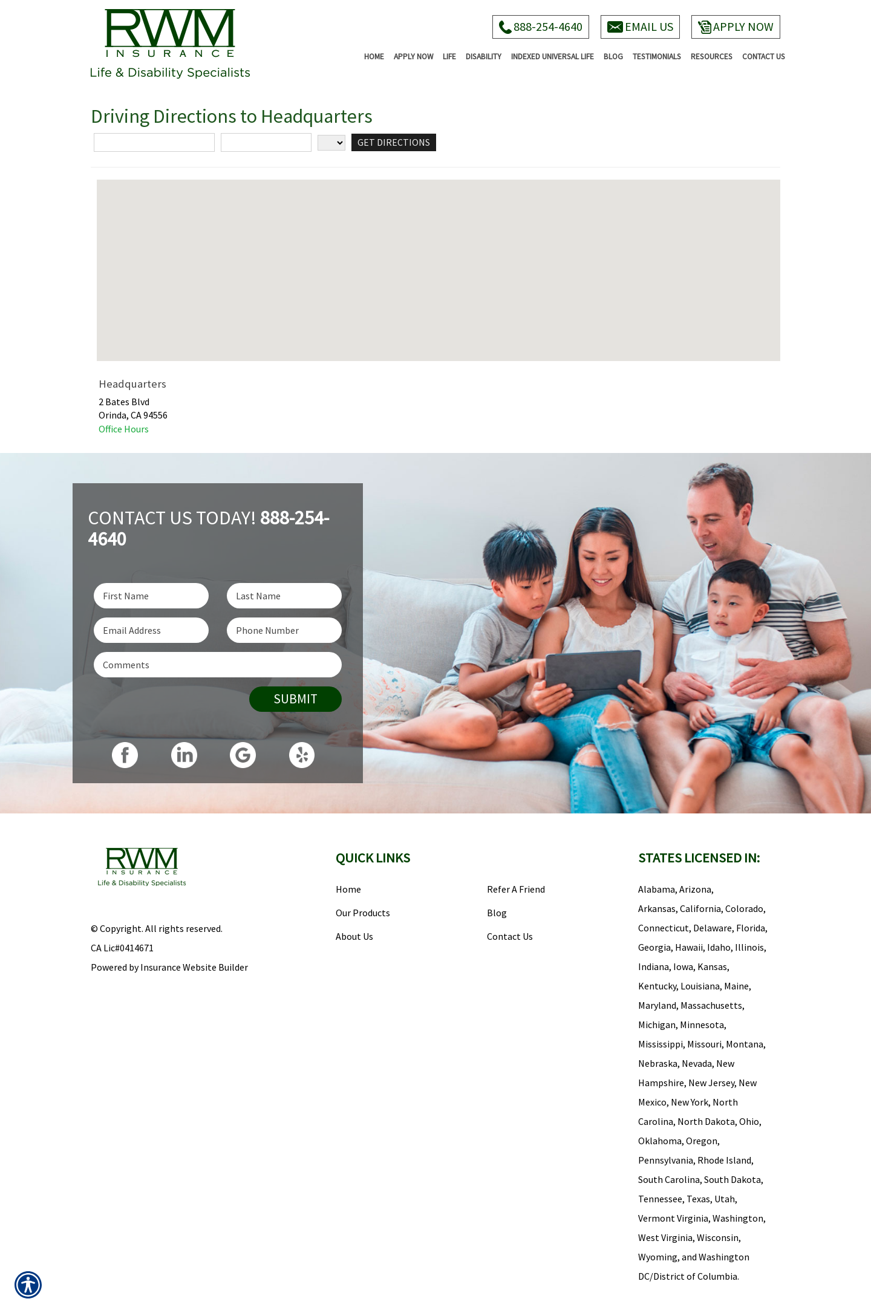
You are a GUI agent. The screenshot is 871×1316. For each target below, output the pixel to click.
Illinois (749, 947)
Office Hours (124, 429)
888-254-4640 (540, 26)
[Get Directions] (393, 142)
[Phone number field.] (284, 630)
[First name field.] (151, 595)
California (700, 908)
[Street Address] (154, 142)
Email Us (640, 26)
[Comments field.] (218, 664)
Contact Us (510, 936)
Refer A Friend (516, 889)
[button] (438, 259)
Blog (497, 913)
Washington (738, 1218)
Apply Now (736, 26)
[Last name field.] (284, 595)
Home (348, 889)
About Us (354, 936)
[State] (331, 143)
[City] (266, 142)
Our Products (363, 913)
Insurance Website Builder (194, 967)
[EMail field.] (151, 630)
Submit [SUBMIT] (295, 699)
